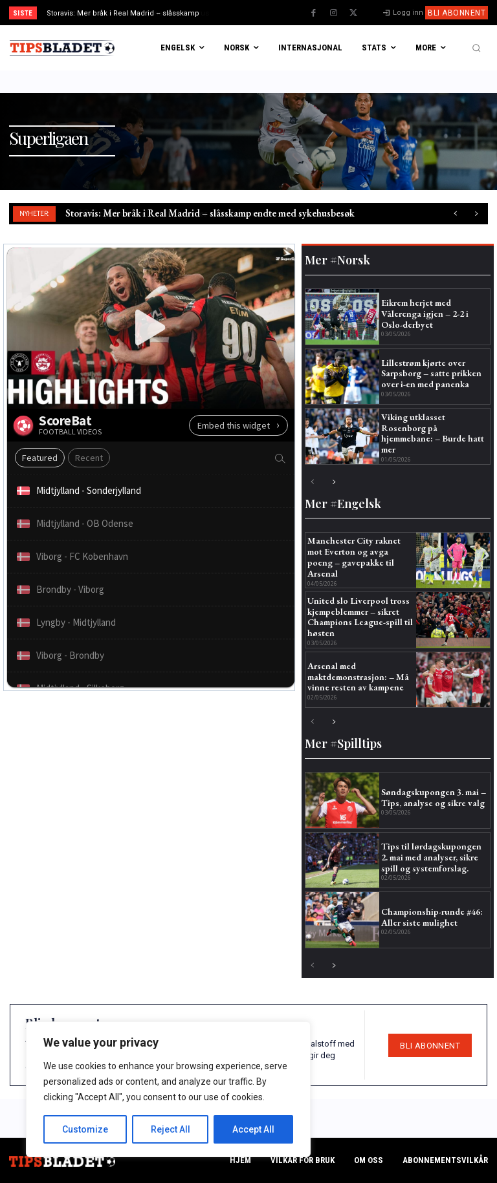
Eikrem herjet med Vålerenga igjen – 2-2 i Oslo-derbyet (425, 313)
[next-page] (334, 482)
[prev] (252, 13)
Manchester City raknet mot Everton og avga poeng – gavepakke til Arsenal (354, 557)
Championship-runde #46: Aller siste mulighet (432, 917)
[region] (168, 1089)
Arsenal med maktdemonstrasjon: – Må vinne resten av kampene (358, 677)
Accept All (253, 1129)
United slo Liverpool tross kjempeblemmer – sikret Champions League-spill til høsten (360, 617)
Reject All (170, 1129)
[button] (476, 48)
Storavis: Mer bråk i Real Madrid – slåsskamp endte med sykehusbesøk (210, 213)
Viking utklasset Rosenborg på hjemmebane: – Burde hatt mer (432, 433)
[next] (273, 13)
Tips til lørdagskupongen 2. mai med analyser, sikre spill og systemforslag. (431, 857)
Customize (85, 1129)
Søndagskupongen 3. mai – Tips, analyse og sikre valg (433, 797)
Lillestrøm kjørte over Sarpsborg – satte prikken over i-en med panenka (431, 373)
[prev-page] (313, 482)
